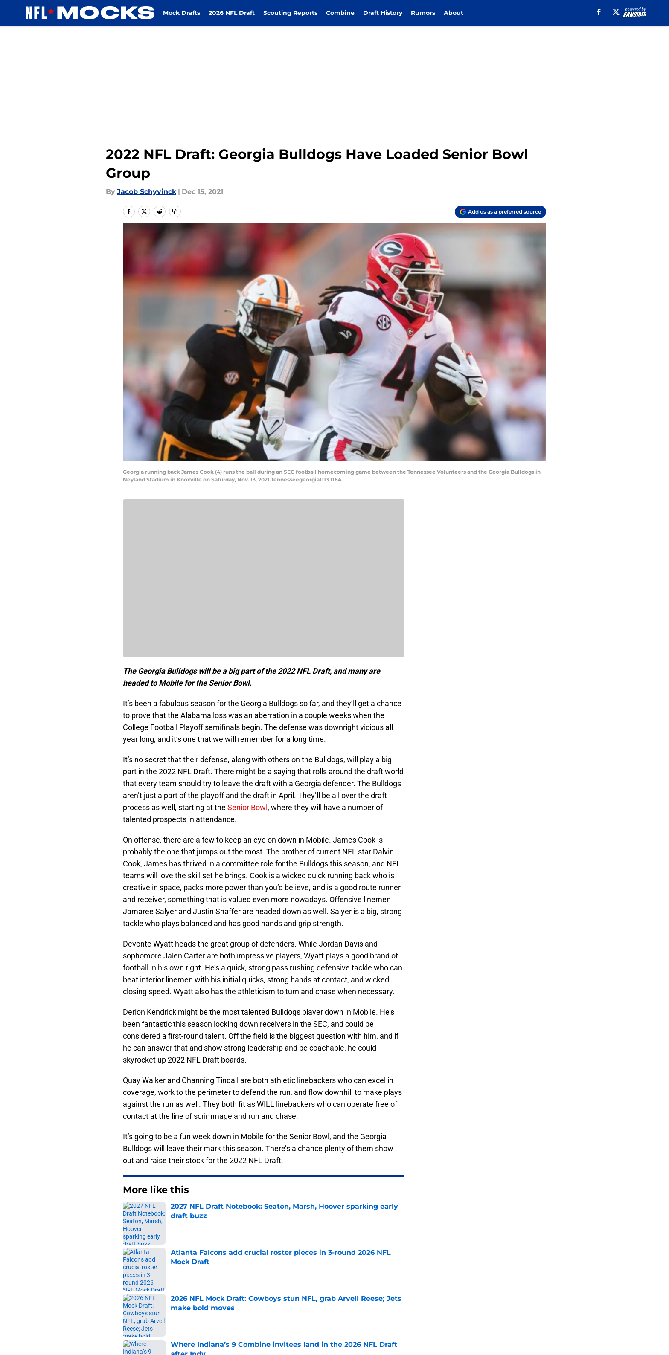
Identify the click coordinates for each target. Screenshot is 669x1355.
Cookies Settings (345, 1307)
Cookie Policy (430, 1291)
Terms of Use (339, 1291)
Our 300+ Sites (432, 1275)
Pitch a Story (143, 1291)
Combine (340, 13)
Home (132, 1215)
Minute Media (77, 1329)
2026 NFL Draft (232, 13)
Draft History (382, 13)
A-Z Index (252, 1307)
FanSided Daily (517, 1275)
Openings (252, 1275)
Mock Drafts (181, 13)
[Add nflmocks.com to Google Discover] (500, 212)
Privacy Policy (259, 1291)
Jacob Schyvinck (146, 192)
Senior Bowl (247, 807)
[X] (616, 12)
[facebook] (599, 12)
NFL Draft (165, 1215)
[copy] (175, 211)
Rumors (423, 13)
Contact (330, 1275)
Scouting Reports (290, 13)
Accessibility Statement (162, 1307)
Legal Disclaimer (520, 1291)
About (453, 13)
